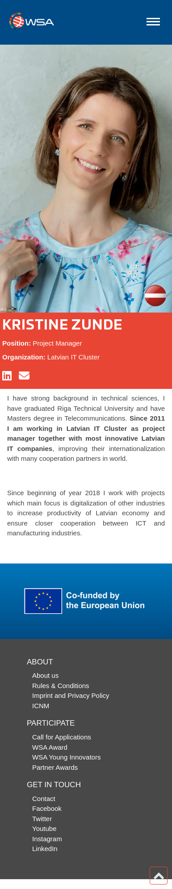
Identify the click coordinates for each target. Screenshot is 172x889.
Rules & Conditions (60, 685)
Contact (43, 798)
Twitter (42, 818)
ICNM (40, 706)
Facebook (47, 808)
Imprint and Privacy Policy (70, 695)
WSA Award (49, 747)
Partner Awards (55, 767)
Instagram (47, 839)
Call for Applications (61, 737)
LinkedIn (45, 848)
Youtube (44, 828)
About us (45, 675)
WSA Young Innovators (66, 757)
